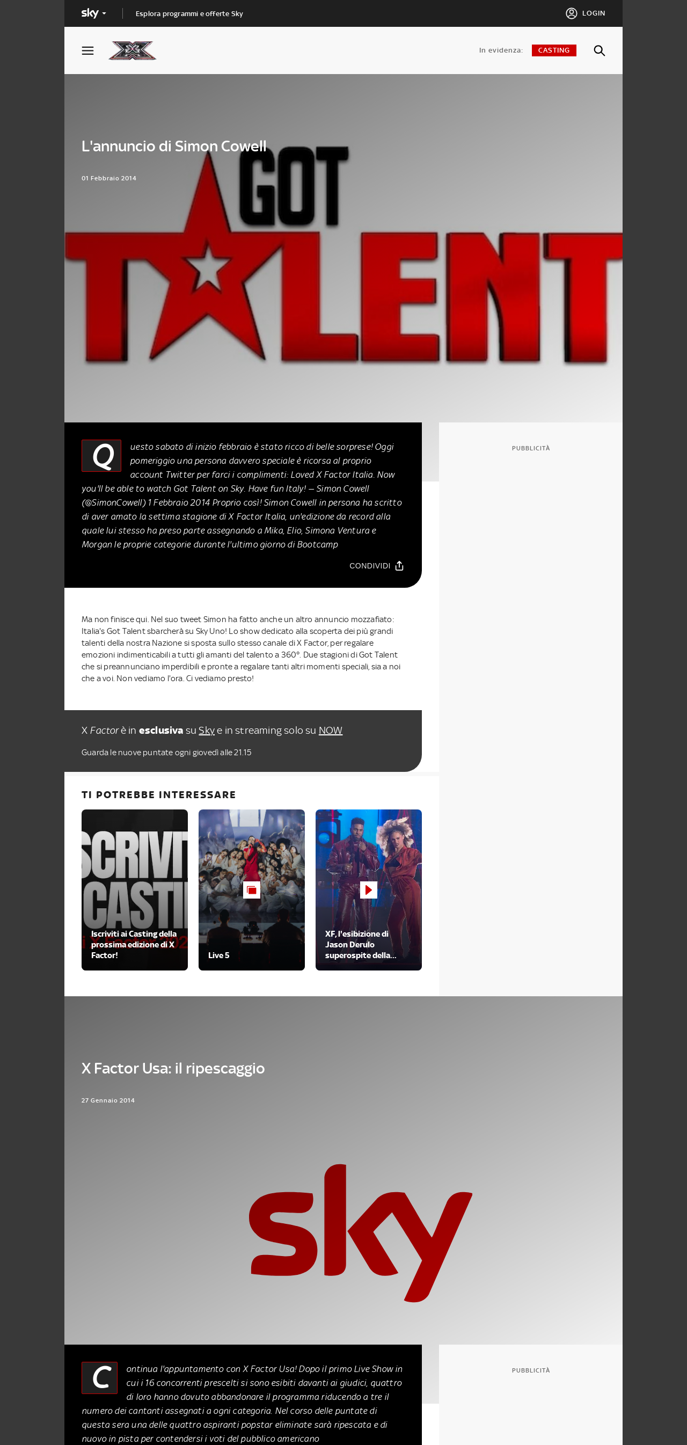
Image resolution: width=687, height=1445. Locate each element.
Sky (207, 730)
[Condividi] (377, 566)
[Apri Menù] (94, 50)
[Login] (585, 13)
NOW (331, 730)
